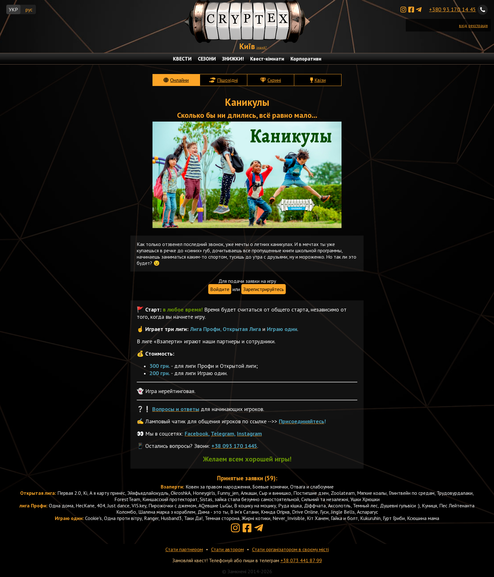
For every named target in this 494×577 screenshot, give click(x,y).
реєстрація (478, 25)
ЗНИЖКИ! (233, 58)
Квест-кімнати (267, 58)
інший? (261, 47)
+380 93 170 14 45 (452, 9)
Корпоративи (305, 58)
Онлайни (179, 80)
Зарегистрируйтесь (263, 289)
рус (29, 9)
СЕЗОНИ (207, 58)
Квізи (320, 80)
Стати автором (227, 549)
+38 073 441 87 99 (301, 560)
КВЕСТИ (182, 58)
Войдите (219, 289)
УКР (13, 9)
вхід (463, 25)
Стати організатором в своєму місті (290, 549)
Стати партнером (184, 549)
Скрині (274, 80)
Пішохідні (227, 80)
